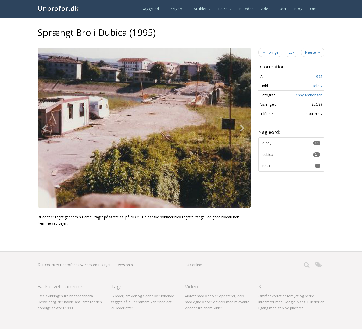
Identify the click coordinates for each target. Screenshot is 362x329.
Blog (298, 8)
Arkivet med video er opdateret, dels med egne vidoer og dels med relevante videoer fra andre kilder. (217, 302)
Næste (313, 52)
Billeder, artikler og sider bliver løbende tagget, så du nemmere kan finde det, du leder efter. (142, 302)
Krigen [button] (178, 8)
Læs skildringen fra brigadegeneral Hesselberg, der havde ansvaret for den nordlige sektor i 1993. (70, 302)
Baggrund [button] (152, 8)
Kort (283, 8)
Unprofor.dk (58, 8)
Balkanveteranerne (60, 286)
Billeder (246, 8)
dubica (291, 154)
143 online (193, 264)
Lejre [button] (225, 8)
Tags (116, 286)
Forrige (270, 52)
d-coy (291, 143)
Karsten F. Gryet (97, 264)
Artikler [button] (202, 8)
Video (266, 8)
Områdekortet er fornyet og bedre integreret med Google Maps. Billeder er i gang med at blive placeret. (291, 302)
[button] (45, 128)
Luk (291, 52)
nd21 (291, 165)
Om (313, 8)
